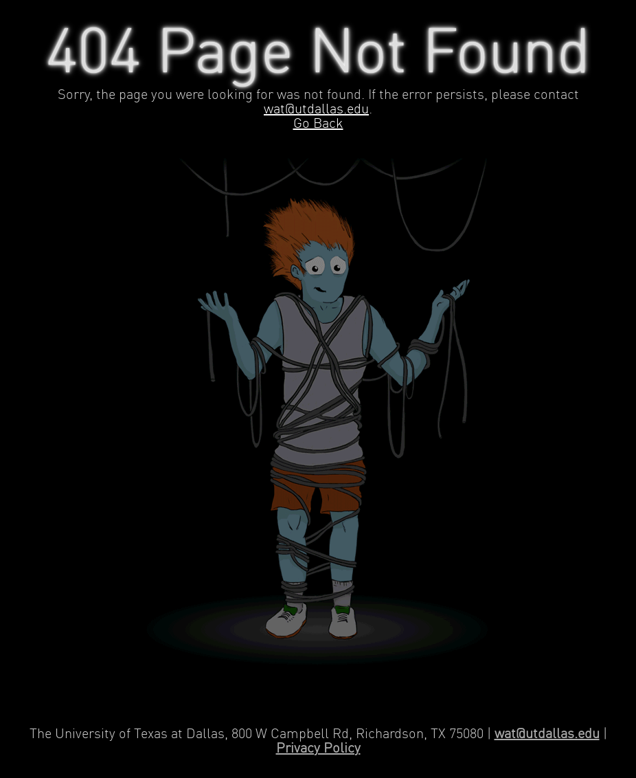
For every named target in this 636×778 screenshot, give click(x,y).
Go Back (318, 124)
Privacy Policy (318, 749)
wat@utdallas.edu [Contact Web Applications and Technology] (547, 734)
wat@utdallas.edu (316, 109)
